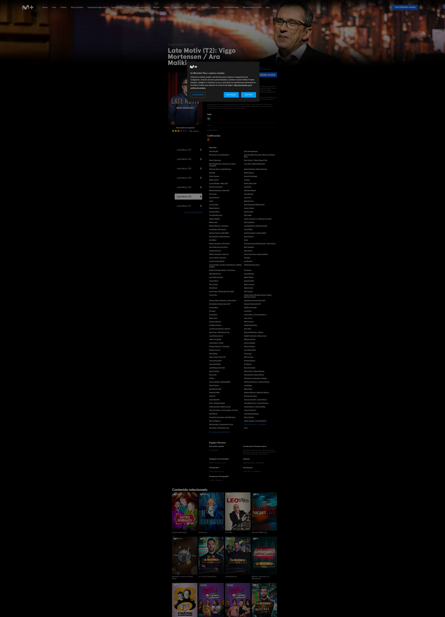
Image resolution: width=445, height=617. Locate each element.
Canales (215, 7)
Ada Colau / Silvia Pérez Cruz (219, 332)
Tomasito (247, 257)
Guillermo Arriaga (250, 307)
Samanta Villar (249, 281)
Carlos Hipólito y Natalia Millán (220, 382)
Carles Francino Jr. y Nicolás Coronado (257, 219)
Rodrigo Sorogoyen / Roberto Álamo (257, 382)
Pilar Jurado (213, 284)
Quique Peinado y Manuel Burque (255, 169)
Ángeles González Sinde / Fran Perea (222, 270)
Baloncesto (116, 7)
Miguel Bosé (248, 389)
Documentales (142, 7)
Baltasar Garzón (249, 339)
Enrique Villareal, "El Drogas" (219, 346)
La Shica (247, 180)
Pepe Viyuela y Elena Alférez (254, 375)
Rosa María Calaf (215, 389)
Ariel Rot (212, 396)
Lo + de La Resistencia (207, 577)
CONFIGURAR (198, 95)
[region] (223, 82)
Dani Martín (213, 414)
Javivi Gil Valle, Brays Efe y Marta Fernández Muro (259, 155)
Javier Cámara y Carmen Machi (255, 421)
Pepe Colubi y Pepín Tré (217, 357)
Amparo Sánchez (215, 321)
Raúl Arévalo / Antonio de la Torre (221, 424)
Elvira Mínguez (249, 274)
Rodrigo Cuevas (214, 350)
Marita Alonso (249, 173)
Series (45, 7)
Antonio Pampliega (250, 176)
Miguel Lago (213, 222)
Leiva (246, 428)
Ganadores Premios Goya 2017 (254, 300)
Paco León (212, 375)
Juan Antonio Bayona (251, 414)
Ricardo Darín (249, 236)
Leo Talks (228, 532)
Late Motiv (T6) (184, 159)
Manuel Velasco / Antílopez (218, 226)
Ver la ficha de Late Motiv (193, 212)
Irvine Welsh (248, 229)
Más (268, 7)
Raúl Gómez (213, 353)
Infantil (156, 7)
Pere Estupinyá (249, 222)
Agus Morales (248, 194)
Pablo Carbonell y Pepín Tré (219, 254)
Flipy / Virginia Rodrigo (217, 403)
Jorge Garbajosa (215, 364)
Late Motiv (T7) (184, 149)
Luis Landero (213, 307)
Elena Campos (214, 176)
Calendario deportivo (97, 7)
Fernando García (215, 250)
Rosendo (212, 173)
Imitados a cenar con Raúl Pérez (182, 578)
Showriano (203, 532)
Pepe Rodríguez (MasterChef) (254, 204)
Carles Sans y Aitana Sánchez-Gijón (221, 291)
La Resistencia (231, 577)
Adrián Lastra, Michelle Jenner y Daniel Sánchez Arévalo (258, 296)
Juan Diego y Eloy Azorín (217, 229)
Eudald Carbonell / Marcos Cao (255, 336)
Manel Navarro (214, 208)
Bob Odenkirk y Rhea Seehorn (219, 236)
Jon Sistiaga (248, 385)
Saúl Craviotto (214, 371)
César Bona (213, 314)
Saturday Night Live (259, 532)
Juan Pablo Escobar (216, 277)
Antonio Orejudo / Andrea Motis (255, 233)
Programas (192, 7)
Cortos (204, 7)
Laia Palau (247, 187)
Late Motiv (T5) (184, 168)
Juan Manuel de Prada (217, 368)
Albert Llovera (249, 284)
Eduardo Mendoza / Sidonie (253, 332)
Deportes (178, 7)
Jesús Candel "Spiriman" (218, 257)
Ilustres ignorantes (179, 532)
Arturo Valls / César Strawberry (255, 314)
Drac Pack (247, 329)
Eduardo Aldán (214, 392)
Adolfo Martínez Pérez (252, 265)
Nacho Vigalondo (215, 160)
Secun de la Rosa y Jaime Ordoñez (256, 254)
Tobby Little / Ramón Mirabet (254, 371)
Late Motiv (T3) (184, 187)
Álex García (248, 250)
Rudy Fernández (249, 368)
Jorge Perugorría (250, 410)
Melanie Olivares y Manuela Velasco (256, 392)
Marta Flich (213, 318)
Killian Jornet (213, 180)
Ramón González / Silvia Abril (219, 243)
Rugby (166, 7)
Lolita (211, 201)
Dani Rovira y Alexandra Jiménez (255, 378)
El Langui (212, 311)
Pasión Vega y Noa (250, 183)
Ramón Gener (214, 385)
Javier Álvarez (249, 208)
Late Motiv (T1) (184, 206)
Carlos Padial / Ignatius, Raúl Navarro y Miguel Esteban (225, 266)
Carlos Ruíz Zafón (215, 360)
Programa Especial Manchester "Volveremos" (260, 243)
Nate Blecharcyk (215, 274)
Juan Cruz (247, 197)
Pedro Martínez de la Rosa (218, 247)
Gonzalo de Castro (250, 396)
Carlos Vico (213, 295)
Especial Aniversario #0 (252, 304)
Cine (54, 7)
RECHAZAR (231, 95)
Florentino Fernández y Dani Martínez (222, 417)
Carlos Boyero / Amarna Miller (255, 407)
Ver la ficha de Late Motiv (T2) (219, 432)
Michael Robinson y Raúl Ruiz (219, 190)
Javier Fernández (215, 339)
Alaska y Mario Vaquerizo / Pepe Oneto (222, 300)
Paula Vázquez (214, 197)
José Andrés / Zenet (216, 343)
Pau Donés (247, 270)
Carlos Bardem (214, 399)
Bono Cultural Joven (252, 7)
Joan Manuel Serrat (216, 336)
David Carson (248, 288)
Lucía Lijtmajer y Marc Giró (218, 183)
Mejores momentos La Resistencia (260, 578)
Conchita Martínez (215, 215)
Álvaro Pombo (249, 417)
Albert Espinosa (249, 346)
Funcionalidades (231, 7)
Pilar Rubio (248, 215)
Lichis (246, 240)
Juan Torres (248, 318)
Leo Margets (248, 261)
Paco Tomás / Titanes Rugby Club (255, 160)
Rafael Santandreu (250, 325)
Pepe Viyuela (213, 151)
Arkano (211, 378)
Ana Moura (248, 364)
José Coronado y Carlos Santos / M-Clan (223, 410)
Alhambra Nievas (250, 190)
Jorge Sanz (248, 311)
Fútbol (63, 7)
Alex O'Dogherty (215, 421)
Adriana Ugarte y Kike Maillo (219, 233)
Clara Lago (248, 353)
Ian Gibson (212, 240)
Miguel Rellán (248, 277)
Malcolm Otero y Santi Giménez (220, 169)
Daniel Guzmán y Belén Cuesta (220, 407)
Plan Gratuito (77, 7)
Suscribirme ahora (405, 7)
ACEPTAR (249, 95)
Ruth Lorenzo (248, 357)
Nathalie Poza (249, 201)
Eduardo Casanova (215, 187)
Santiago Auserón (215, 325)
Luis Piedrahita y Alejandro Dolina (255, 226)
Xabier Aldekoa (214, 219)
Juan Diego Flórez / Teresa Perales (256, 403)
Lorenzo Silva (213, 204)
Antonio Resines (249, 360)
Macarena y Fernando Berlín (219, 155)
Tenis (128, 7)
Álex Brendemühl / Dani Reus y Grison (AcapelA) (222, 165)
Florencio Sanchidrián (217, 261)
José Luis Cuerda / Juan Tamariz (255, 399)
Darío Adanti (248, 291)
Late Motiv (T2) (184, 196)
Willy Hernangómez (251, 151)
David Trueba (248, 211)
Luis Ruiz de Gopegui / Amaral (219, 329)
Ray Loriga (212, 194)
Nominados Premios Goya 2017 (220, 304)
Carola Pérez (213, 281)
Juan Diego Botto (250, 350)
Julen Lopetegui (249, 343)
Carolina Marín (214, 211)
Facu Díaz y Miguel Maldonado (254, 164)
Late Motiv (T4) (184, 178)
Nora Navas (213, 288)
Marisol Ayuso (249, 321)
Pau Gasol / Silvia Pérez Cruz (219, 428)
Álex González (249, 247)
